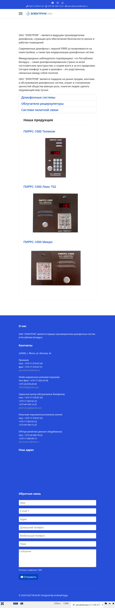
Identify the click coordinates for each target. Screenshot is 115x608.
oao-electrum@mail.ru (77, 6)
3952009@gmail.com (29, 387)
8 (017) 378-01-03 (36, 6)
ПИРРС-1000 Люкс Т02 (39, 187)
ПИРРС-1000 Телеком (39, 131)
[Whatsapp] (62, 2)
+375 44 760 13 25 (55, 6)
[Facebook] (53, 2)
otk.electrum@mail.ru (29, 441)
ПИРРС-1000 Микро (37, 242)
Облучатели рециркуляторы (42, 104)
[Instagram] (58, 2)
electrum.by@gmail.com (30, 407)
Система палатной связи (39, 110)
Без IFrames (57, 471)
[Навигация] (21, 13)
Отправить (28, 577)
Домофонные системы (38, 97)
